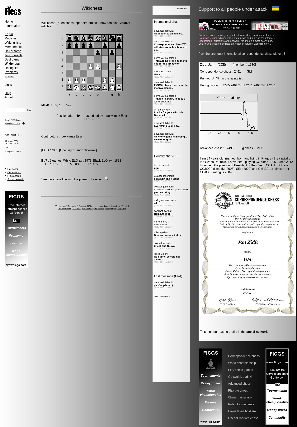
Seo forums (99, 208)
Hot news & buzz (208, 38)
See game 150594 (13, 152)
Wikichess (48, 23)
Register (10, 38)
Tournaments (14, 55)
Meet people (110, 208)
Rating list (11, 68)
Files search (14, 175)
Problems (11, 72)
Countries (83, 206)
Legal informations (112, 206)
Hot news (12, 169)
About (9, 97)
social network (257, 331)
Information (12, 25)
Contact (124, 206)
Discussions (14, 172)
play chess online (12, 123)
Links (8, 84)
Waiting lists (13, 42)
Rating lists (73, 206)
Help (8, 93)
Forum (9, 76)
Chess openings (96, 206)
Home (9, 21)
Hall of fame (13, 51)
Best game (12, 59)
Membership (13, 46)
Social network (15, 179)
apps (19, 120)
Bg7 (57, 104)
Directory (121, 208)
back (69, 105)
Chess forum (61, 206)
